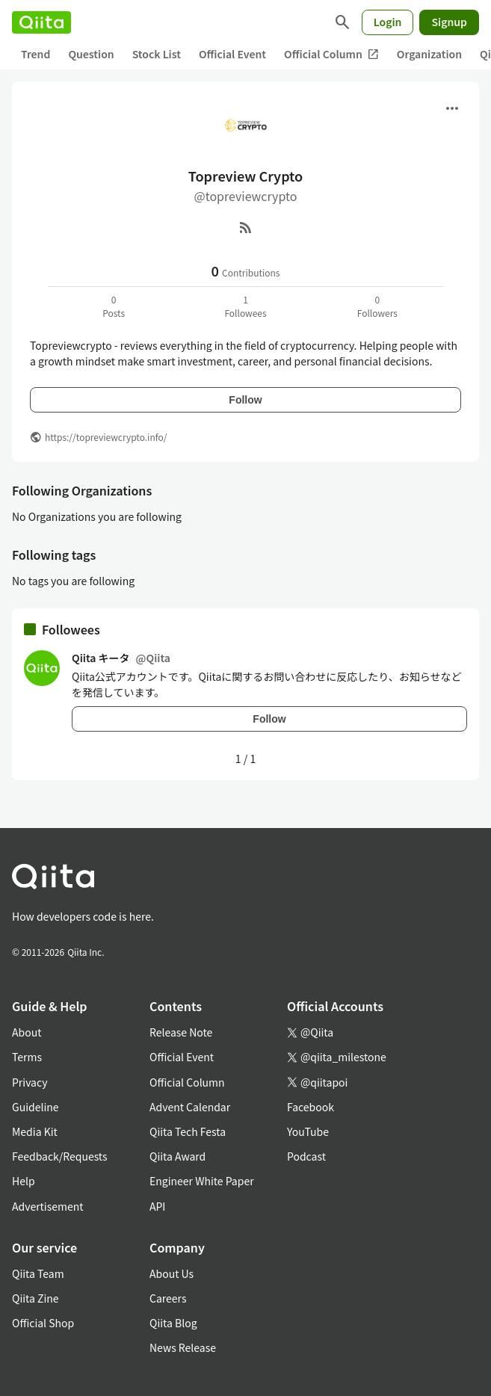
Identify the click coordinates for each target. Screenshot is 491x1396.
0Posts (113, 306)
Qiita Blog (173, 1322)
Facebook (310, 1106)
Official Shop (43, 1322)
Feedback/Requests (60, 1156)
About (26, 1032)
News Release (182, 1347)
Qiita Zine (35, 1298)
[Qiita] (41, 22)
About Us (171, 1273)
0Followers (377, 306)
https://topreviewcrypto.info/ (106, 436)
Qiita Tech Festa (187, 1131)
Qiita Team (38, 1273)
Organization (429, 53)
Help (23, 1180)
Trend (35, 53)
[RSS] (245, 227)
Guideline (35, 1106)
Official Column (331, 54)
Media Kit (35, 1131)
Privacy (29, 1082)
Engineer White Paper (201, 1180)
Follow (245, 400)
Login (388, 21)
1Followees (245, 306)
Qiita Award (177, 1156)
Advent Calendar (189, 1106)
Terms (27, 1056)
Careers (167, 1298)
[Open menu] (452, 108)
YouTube (308, 1131)
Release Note (180, 1032)
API (157, 1206)
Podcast (306, 1156)
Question (91, 53)
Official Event (232, 53)
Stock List (156, 53)
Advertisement (48, 1206)
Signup (449, 21)
